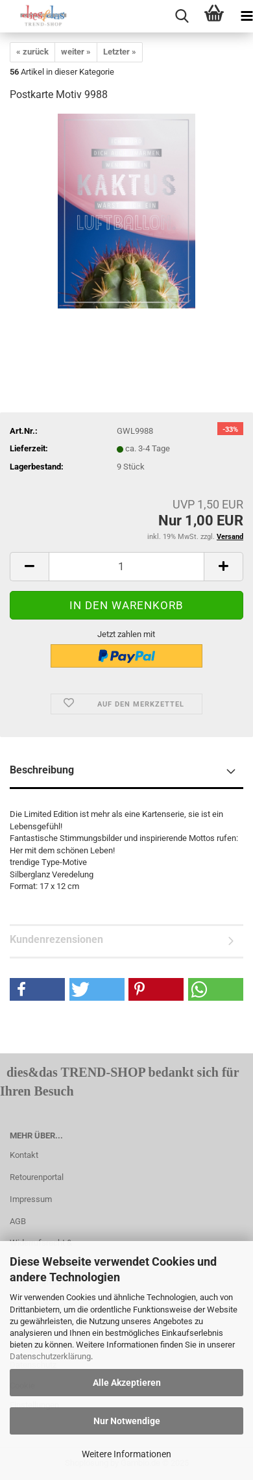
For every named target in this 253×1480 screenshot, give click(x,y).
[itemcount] (126, 566)
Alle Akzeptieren (127, 1382)
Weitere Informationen (126, 1454)
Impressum (31, 1199)
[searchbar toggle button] (181, 16)
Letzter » (119, 51)
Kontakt (24, 1155)
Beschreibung (42, 770)
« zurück (32, 51)
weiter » (76, 51)
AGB (18, 1221)
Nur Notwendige (126, 1421)
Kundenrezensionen (56, 939)
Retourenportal (37, 1177)
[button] (37, 989)
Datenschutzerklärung (50, 1356)
